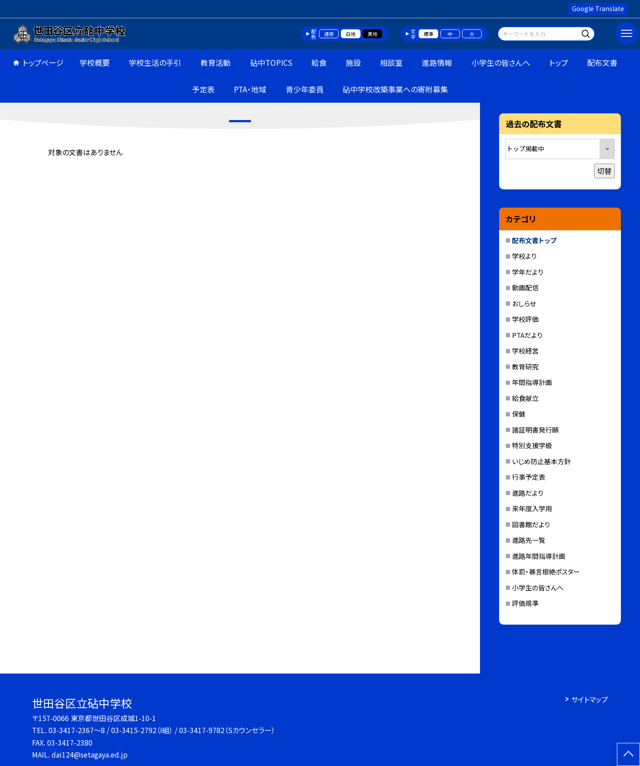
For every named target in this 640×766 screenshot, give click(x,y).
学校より (524, 256)
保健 (518, 413)
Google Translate (598, 8)
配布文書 (602, 62)
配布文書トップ (534, 240)
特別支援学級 (532, 445)
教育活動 (215, 62)
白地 (351, 33)
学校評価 (525, 319)
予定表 (203, 89)
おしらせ (524, 303)
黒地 (372, 33)
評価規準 (525, 603)
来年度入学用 (532, 508)
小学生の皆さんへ (501, 62)
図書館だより (531, 524)
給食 (319, 62)
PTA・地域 (250, 89)
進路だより (527, 492)
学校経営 (525, 350)
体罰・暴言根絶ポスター (546, 571)
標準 (428, 33)
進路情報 (437, 62)
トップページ (43, 62)
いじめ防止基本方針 (541, 461)
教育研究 (525, 366)
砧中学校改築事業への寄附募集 (395, 89)
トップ (558, 62)
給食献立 (525, 398)
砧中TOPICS (271, 62)
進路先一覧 (528, 540)
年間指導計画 (532, 382)
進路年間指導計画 (538, 556)
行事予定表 (528, 476)
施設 (353, 62)
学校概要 (95, 62)
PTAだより (527, 335)
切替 (604, 170)
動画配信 (525, 287)
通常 (329, 33)
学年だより (527, 272)
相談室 (391, 62)
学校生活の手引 (155, 62)
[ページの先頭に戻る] (628, 754)
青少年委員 (305, 89)
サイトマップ (589, 699)
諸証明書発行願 (535, 429)
